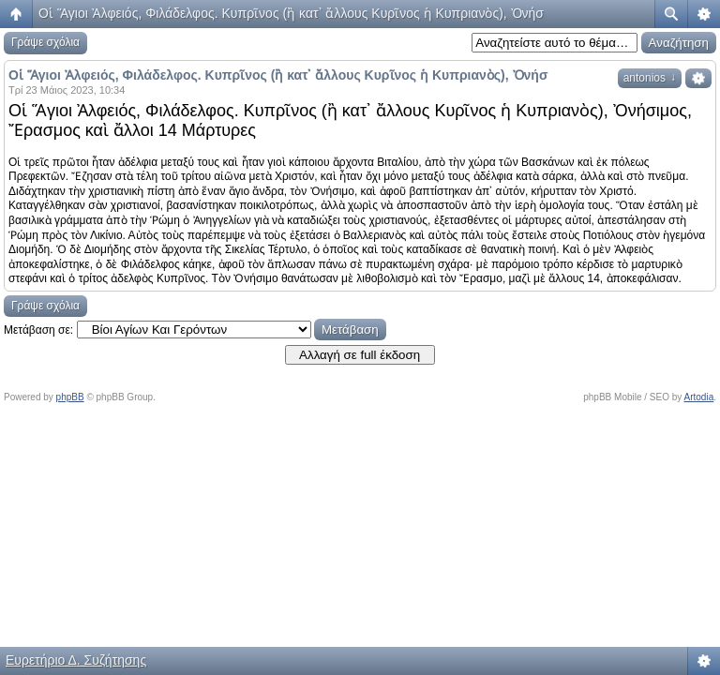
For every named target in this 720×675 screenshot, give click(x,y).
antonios (649, 77)
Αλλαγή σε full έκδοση (359, 355)
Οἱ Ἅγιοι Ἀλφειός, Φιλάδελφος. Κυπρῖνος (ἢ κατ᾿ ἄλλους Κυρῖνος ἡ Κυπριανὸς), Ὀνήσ (291, 13)
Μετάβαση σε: (38, 330)
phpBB (70, 397)
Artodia (699, 397)
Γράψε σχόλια (45, 42)
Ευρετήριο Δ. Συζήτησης (76, 660)
